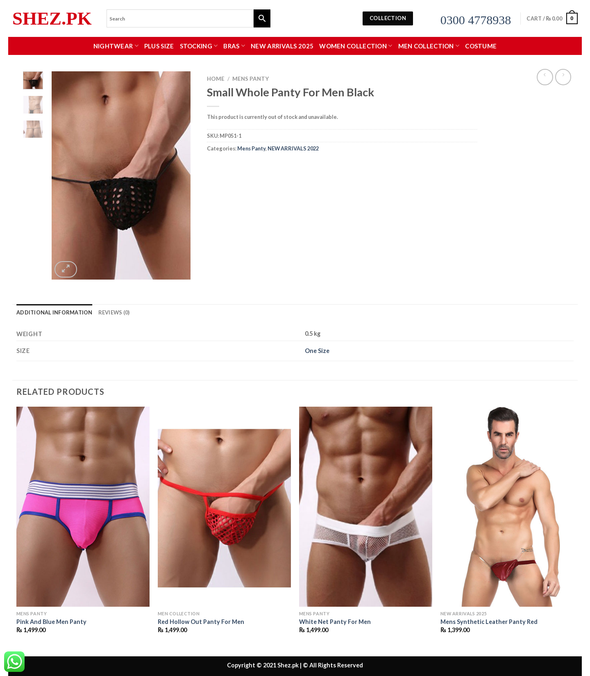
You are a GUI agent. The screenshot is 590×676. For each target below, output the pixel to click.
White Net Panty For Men (335, 621)
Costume (481, 46)
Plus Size (159, 46)
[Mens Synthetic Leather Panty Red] (507, 507)
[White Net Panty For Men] (365, 507)
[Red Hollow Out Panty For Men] (224, 507)
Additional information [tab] (54, 312)
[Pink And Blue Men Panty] (83, 507)
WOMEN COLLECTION (355, 46)
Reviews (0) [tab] (114, 312)
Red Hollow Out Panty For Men (201, 621)
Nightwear (115, 46)
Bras (234, 46)
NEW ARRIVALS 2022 (293, 148)
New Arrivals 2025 (282, 46)
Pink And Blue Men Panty (51, 621)
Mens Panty (250, 78)
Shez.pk (52, 18)
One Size (317, 350)
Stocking (199, 46)
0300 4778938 (475, 20)
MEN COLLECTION (429, 46)
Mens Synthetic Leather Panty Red (489, 621)
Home (216, 78)
